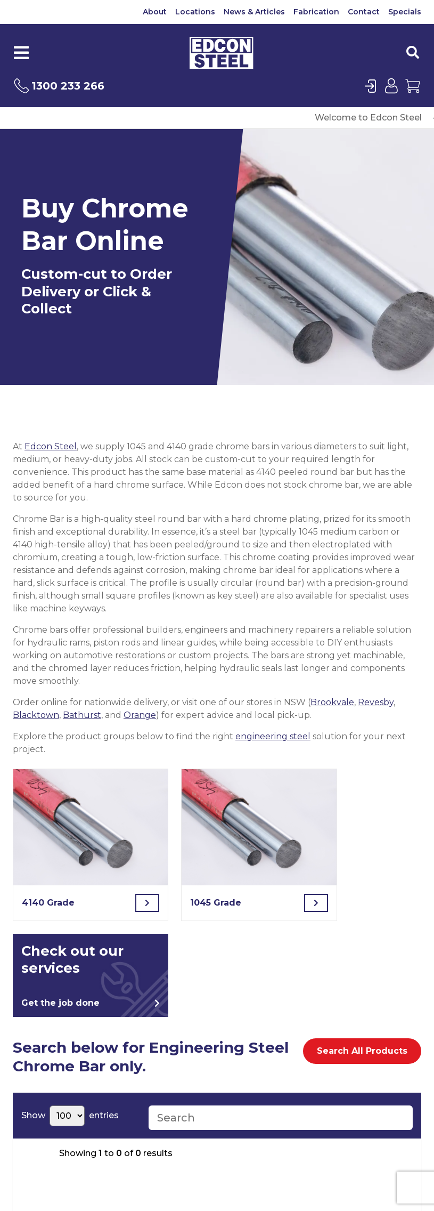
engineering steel (272, 736)
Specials (404, 12)
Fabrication (316, 12)
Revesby (376, 702)
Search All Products (362, 1051)
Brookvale (332, 702)
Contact (364, 12)
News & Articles (254, 12)
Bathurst (82, 715)
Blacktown (36, 715)
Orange (140, 715)
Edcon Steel (50, 446)
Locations (195, 12)
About (155, 12)
